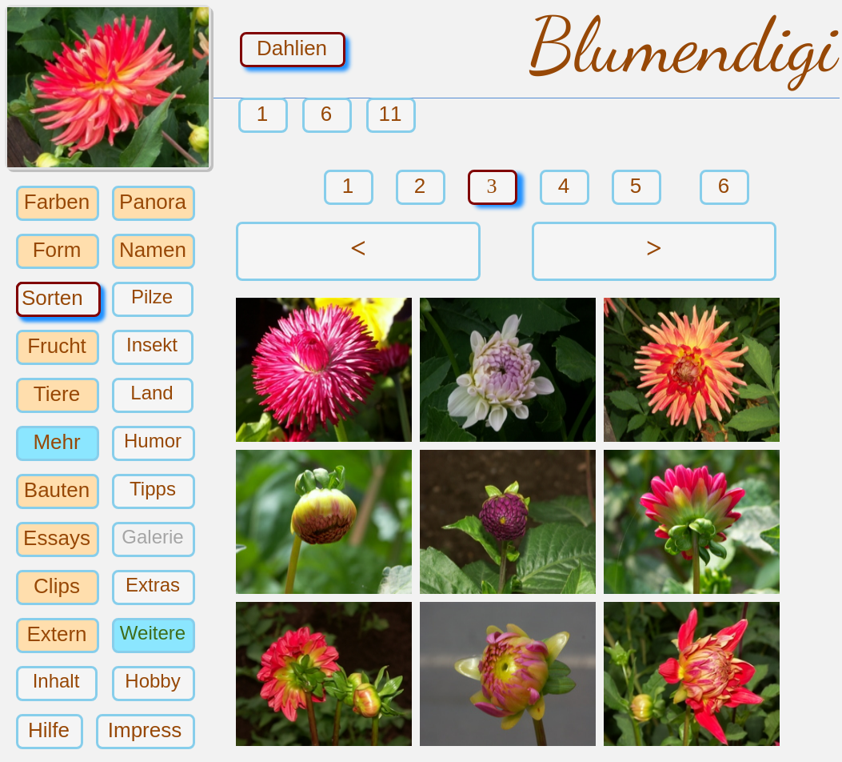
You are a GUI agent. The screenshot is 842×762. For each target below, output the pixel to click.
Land (151, 392)
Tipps (153, 488)
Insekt (152, 344)
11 (390, 114)
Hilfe (49, 729)
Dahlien (292, 47)
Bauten (57, 489)
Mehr (56, 441)
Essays (56, 537)
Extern (56, 633)
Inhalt (56, 681)
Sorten (52, 297)
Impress (145, 729)
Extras (153, 585)
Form (57, 249)
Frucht (56, 345)
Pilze (152, 296)
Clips (57, 585)
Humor (153, 440)
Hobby (152, 681)
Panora (152, 201)
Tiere (57, 393)
